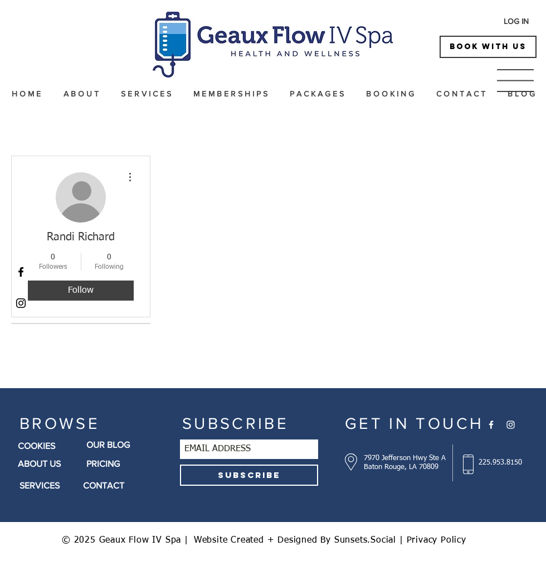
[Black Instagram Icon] (20, 303)
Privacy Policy (436, 540)
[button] (515, 80)
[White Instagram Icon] (510, 424)
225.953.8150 (500, 462)
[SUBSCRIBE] (249, 475)
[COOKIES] (50, 446)
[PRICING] (122, 464)
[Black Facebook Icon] (20, 271)
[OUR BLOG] (120, 445)
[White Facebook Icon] (491, 424)
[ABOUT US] (46, 464)
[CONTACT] (119, 485)
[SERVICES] (46, 485)
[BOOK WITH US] (488, 47)
